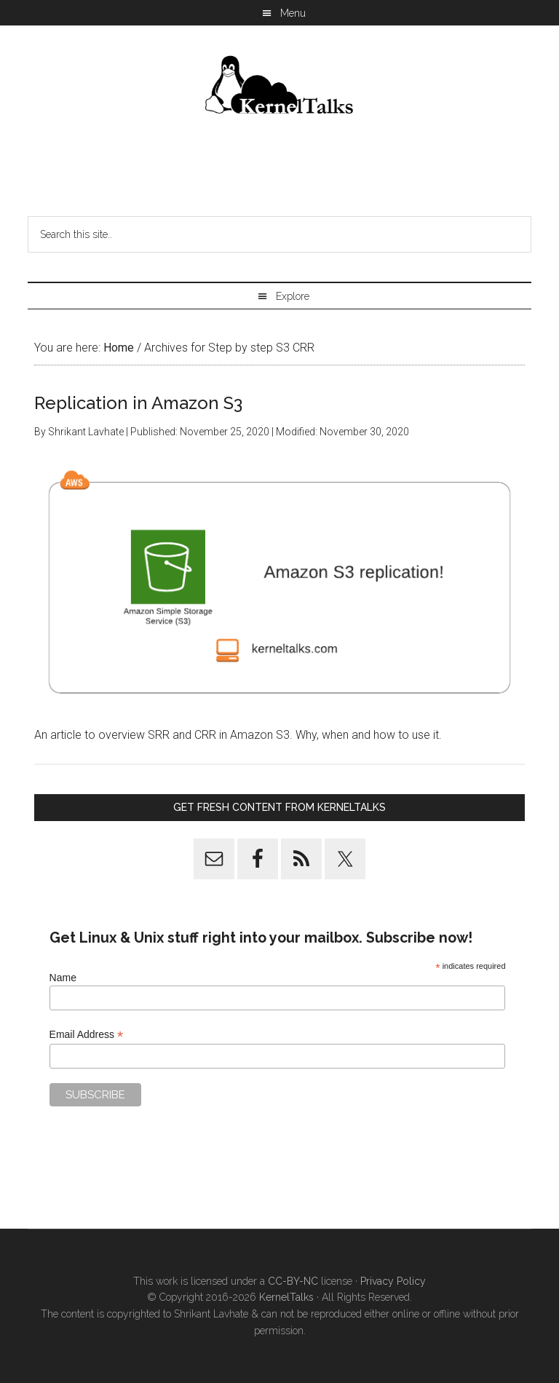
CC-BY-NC (293, 1281)
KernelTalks (286, 1297)
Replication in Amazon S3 (138, 402)
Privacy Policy (393, 1281)
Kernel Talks (279, 87)
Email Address (86, 1035)
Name (62, 977)
